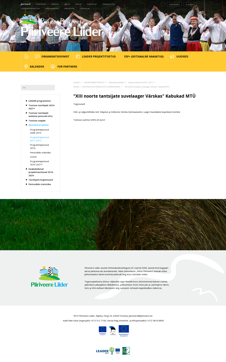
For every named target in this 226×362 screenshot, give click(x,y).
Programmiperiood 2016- (39, 146)
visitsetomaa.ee (51, 8)
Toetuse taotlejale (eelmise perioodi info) (40, 114)
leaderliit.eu (41, 4)
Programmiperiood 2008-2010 (39, 131)
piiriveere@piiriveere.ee (140, 315)
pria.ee (79, 4)
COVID (33, 156)
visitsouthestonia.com (30, 8)
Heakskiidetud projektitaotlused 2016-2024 (41, 172)
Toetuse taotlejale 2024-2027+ (42, 107)
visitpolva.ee (69, 8)
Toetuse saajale (37, 120)
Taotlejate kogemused (41, 179)
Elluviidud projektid (38, 124)
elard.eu (55, 4)
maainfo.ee (92, 4)
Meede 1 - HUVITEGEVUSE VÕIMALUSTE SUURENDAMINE (96, 87)
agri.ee (67, 4)
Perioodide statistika (40, 152)
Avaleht (76, 82)
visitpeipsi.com (108, 4)
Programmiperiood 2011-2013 (39, 139)
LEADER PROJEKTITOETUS (94, 82)
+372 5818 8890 (155, 320)
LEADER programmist (40, 100)
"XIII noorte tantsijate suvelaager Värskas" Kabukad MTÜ (146, 87)
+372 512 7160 (98, 320)
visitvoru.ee (85, 8)
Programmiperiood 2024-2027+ (39, 163)
